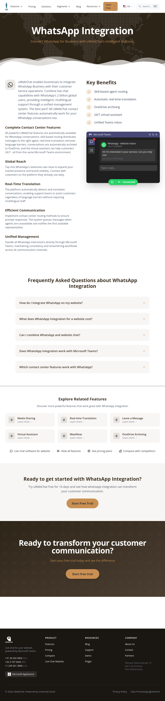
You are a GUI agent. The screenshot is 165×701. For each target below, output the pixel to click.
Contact (129, 649)
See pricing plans (99, 451)
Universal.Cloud (47, 691)
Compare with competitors (137, 451)
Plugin (88, 661)
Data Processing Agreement (145, 691)
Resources (94, 6)
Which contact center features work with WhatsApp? (82, 367)
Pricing (32, 6)
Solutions (46, 6)
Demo (88, 655)
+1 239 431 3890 (16, 665)
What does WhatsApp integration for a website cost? (82, 319)
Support (89, 649)
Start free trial (82, 574)
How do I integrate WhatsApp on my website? (82, 303)
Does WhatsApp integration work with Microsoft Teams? (82, 351)
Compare (50, 655)
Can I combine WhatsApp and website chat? (82, 335)
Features (16, 6)
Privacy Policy (120, 691)
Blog (78, 6)
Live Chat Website (54, 661)
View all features (69, 451)
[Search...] (148, 6)
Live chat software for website (30, 451)
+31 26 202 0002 (16, 658)
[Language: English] (128, 6)
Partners (129, 655)
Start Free (110, 6)
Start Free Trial (82, 503)
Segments (63, 6)
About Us (130, 644)
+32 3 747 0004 (15, 661)
